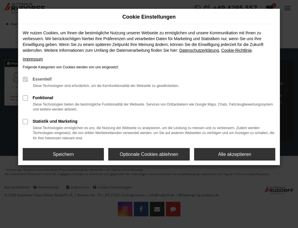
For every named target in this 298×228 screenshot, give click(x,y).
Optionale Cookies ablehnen (149, 154)
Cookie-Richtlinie (236, 50)
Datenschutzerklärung (199, 50)
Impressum (33, 59)
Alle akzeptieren (234, 154)
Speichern (63, 154)
